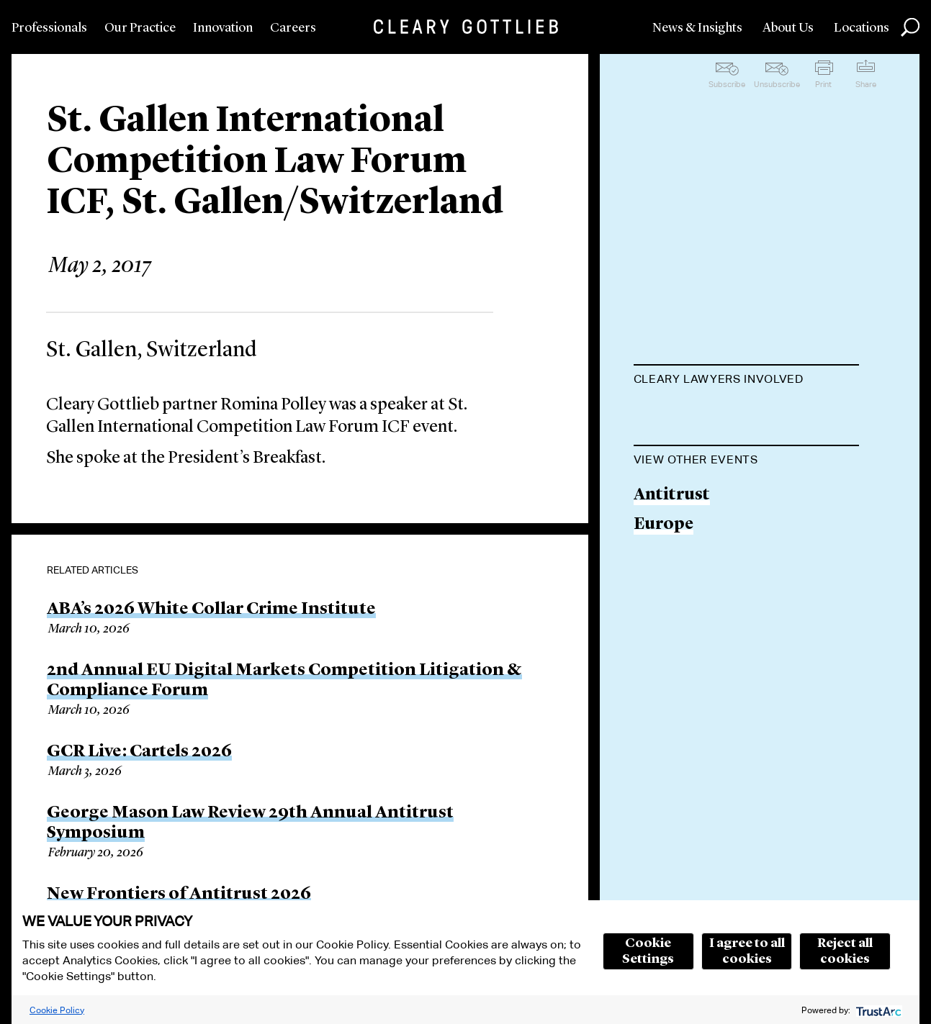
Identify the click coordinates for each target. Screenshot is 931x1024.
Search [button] (910, 27)
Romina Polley (692, 415)
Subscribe (727, 84)
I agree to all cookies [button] (747, 951)
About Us (788, 28)
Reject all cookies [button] (845, 951)
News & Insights (697, 28)
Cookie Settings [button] (648, 951)
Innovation (223, 28)
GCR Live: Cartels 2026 (139, 752)
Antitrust (672, 568)
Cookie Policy (57, 1010)
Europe (663, 597)
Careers (293, 28)
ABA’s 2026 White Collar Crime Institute (211, 609)
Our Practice (140, 28)
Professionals (49, 28)
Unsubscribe (777, 84)
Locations (861, 28)
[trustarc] (877, 1010)
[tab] (746, 381)
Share (865, 84)
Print (823, 84)
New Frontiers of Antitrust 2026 (179, 894)
